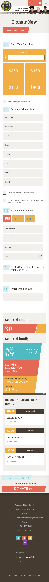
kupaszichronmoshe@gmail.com (29, 517)
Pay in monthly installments (19, 101)
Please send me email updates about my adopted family (25, 201)
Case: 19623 (30, 411)
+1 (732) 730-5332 (24, 526)
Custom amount (24, 52)
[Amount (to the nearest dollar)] (26, 57)
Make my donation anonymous (20, 193)
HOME (9, 30)
